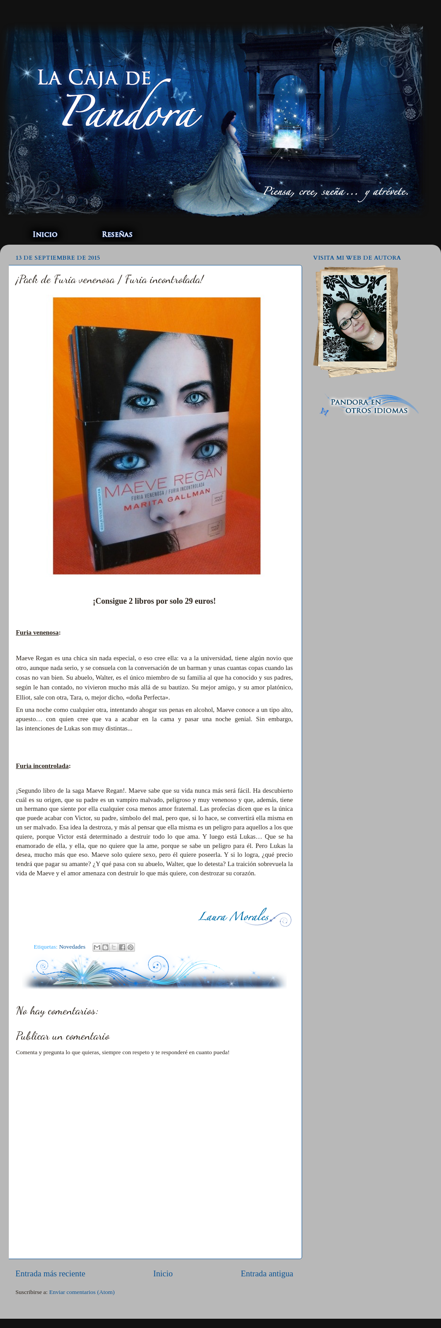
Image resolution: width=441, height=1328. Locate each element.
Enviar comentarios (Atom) (82, 1292)
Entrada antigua (267, 1273)
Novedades (72, 946)
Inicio (163, 1273)
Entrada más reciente (50, 1273)
